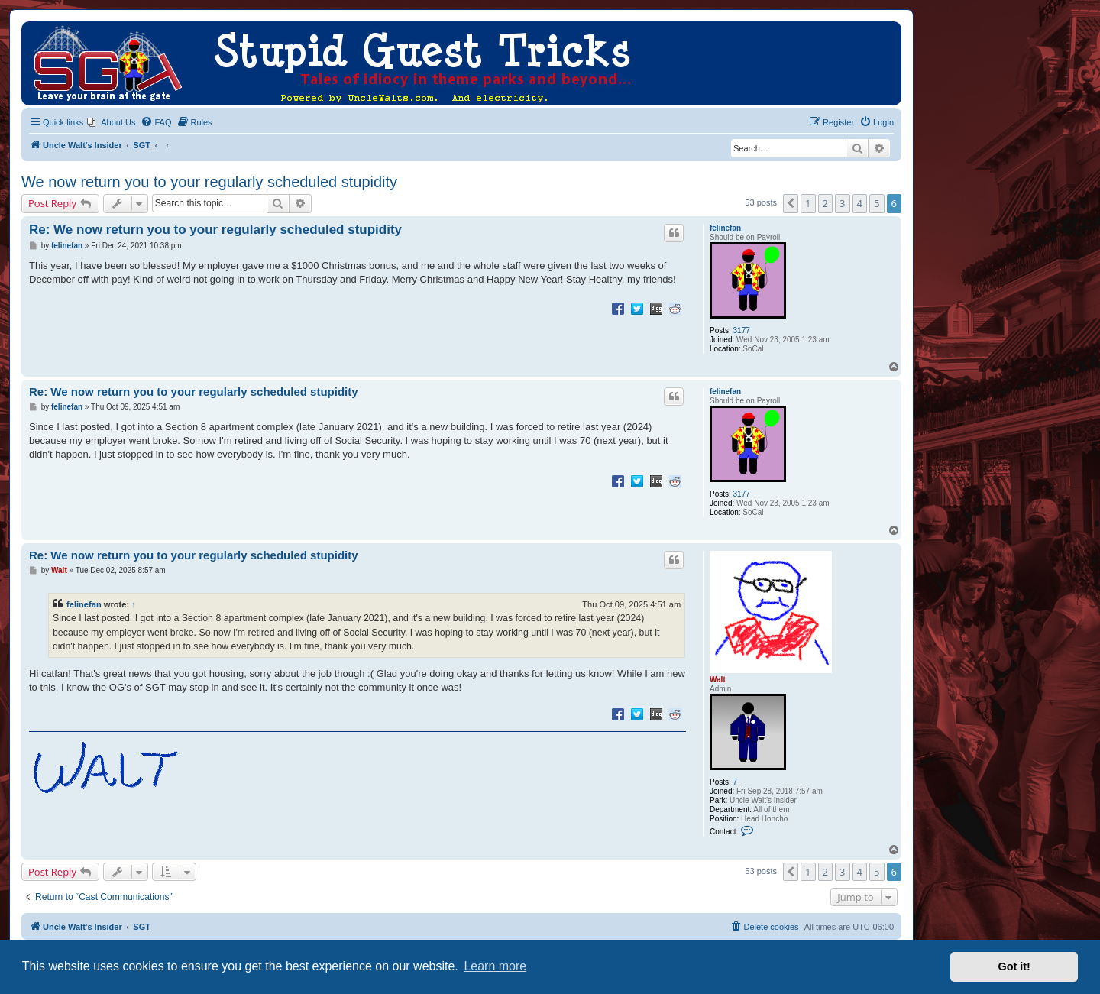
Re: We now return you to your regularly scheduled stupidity (215, 229)
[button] (790, 203)
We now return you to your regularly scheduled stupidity (209, 181)
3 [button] (842, 203)
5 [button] (876, 203)
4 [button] (859, 203)
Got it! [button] (1014, 966)
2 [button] (825, 203)
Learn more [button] (495, 966)
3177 (741, 330)
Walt (718, 679)
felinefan (725, 228)
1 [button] (807, 203)
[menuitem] (111, 122)
